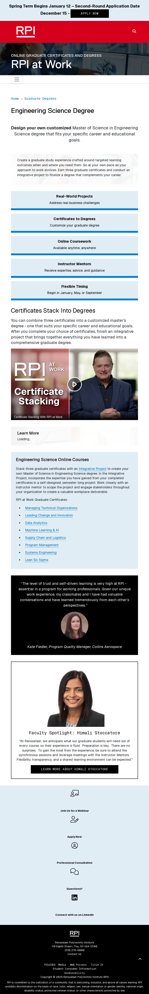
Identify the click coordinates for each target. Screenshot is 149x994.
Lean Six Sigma (36, 560)
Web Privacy (78, 964)
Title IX (97, 964)
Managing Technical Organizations (51, 508)
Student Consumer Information (74, 968)
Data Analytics (36, 523)
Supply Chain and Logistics (45, 537)
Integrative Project (92, 469)
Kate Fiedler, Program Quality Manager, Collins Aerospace (74, 646)
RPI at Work (41, 64)
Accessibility (74, 973)
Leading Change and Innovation (49, 515)
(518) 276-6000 (74, 950)
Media (62, 964)
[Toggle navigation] (17, 79)
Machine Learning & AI (42, 530)
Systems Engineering (41, 552)
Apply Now (90, 13)
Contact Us (74, 954)
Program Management (42, 545)
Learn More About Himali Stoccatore (74, 769)
